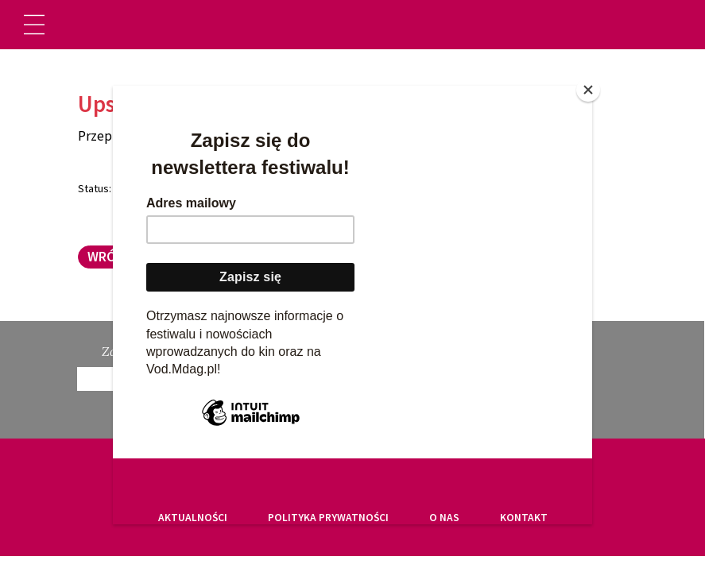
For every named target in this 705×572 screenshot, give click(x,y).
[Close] (588, 90)
